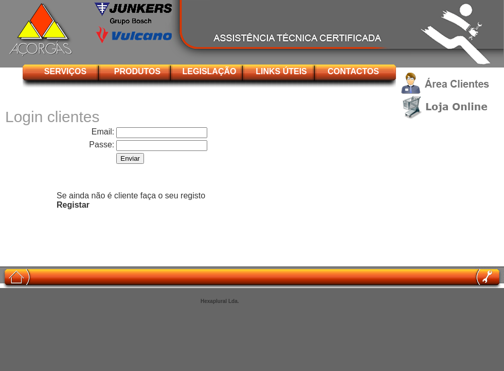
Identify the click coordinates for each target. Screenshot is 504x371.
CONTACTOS (353, 71)
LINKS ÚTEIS (281, 71)
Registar (73, 204)
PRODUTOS (137, 71)
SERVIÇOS (65, 71)
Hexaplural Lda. (220, 301)
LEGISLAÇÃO (210, 71)
